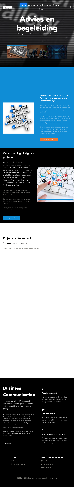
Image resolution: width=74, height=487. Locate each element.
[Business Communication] (7, 7)
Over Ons (45, 461)
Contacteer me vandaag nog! (15, 257)
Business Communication (36, 478)
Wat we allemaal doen (49, 139)
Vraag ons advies (11, 218)
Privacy (15, 461)
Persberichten (46, 467)
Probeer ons (7, 443)
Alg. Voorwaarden (19, 464)
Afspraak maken (47, 464)
